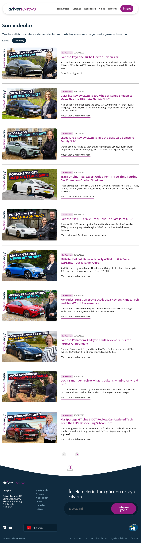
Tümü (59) (19, 40)
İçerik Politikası (119, 538)
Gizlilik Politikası (99, 538)
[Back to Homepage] (22, 8)
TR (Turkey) (35, 527)
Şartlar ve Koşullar (77, 538)
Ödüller (134, 538)
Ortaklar (76, 8)
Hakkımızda (63, 8)
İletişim (127, 8)
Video (102, 8)
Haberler (112, 8)
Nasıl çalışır (90, 8)
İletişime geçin (123, 508)
